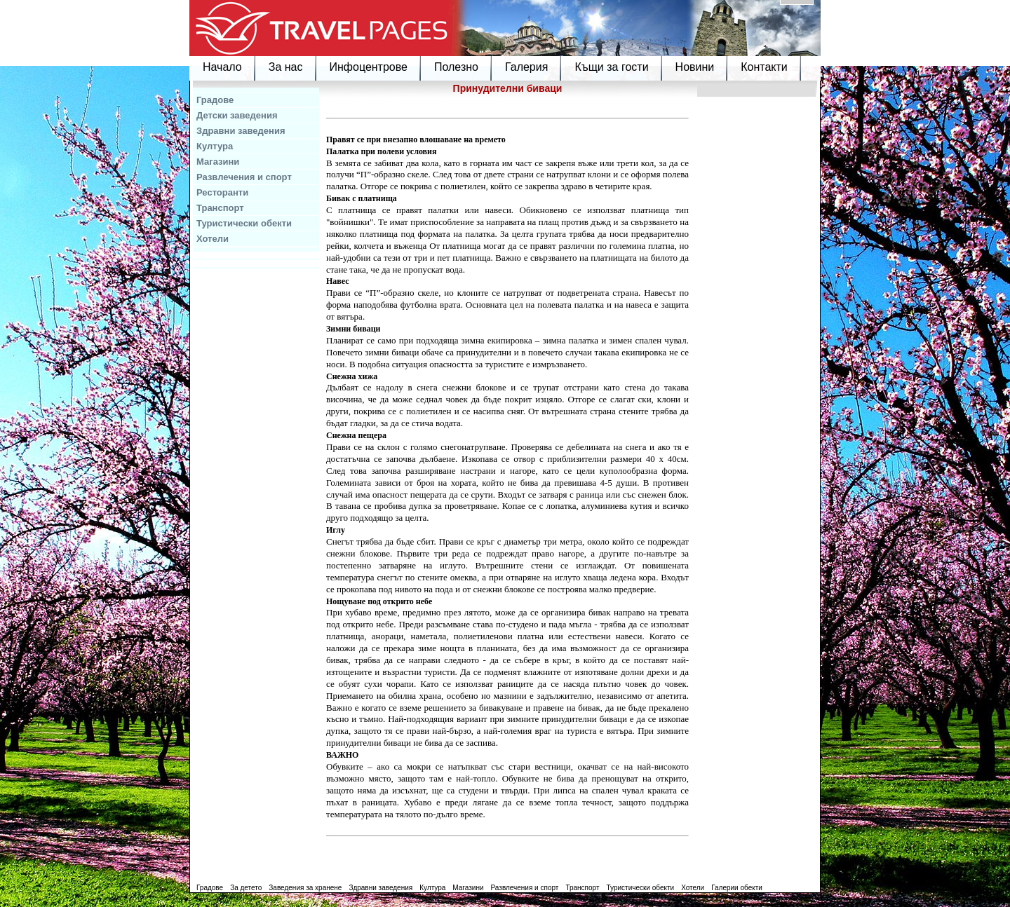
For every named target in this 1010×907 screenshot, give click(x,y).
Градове (215, 100)
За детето (246, 888)
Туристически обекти (244, 223)
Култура (214, 146)
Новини (695, 67)
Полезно (456, 67)
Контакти (764, 67)
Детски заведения (237, 115)
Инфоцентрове (369, 67)
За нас (286, 67)
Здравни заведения (240, 130)
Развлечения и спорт (244, 177)
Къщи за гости (611, 67)
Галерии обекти (736, 888)
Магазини (217, 161)
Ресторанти (222, 192)
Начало (222, 67)
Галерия (526, 67)
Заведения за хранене (305, 888)
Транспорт (220, 208)
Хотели (212, 238)
